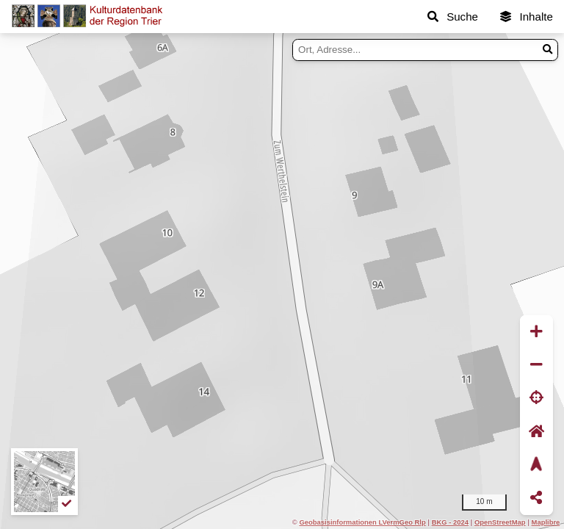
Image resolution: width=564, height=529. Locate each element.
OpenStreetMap (500, 522)
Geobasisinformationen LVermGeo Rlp (362, 522)
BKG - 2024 (450, 522)
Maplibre (546, 522)
